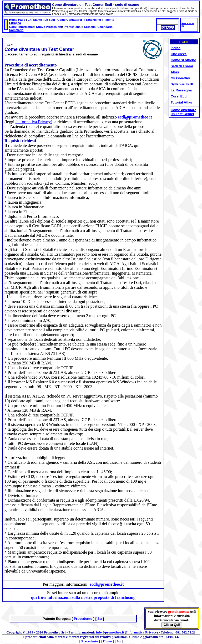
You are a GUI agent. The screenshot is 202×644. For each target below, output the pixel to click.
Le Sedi (49, 19)
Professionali (73, 26)
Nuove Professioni (49, 26)
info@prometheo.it (110, 632)
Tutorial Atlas (181, 102)
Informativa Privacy (141, 632)
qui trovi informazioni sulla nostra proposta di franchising (83, 597)
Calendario (105, 26)
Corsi (13, 26)
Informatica (26, 26)
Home (107, 641)
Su (182, 26)
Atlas (175, 72)
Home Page (17, 19)
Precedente (187, 23)
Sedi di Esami (182, 66)
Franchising (92, 19)
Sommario (16, 30)
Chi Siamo (35, 19)
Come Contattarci (69, 19)
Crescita (89, 26)
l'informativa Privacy (33, 122)
